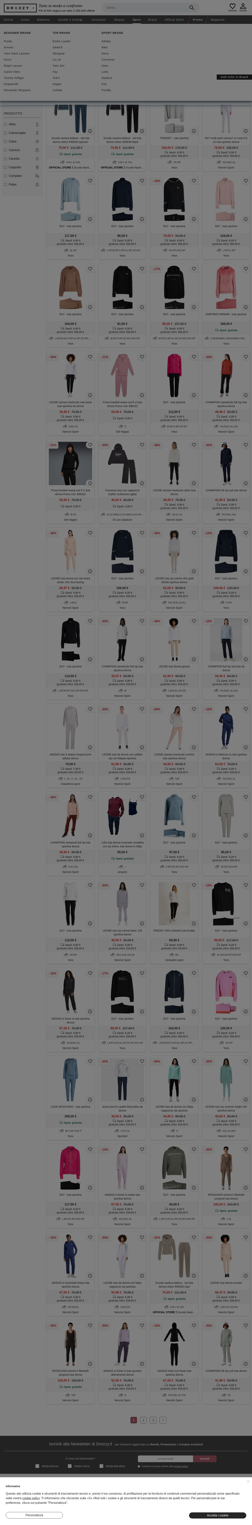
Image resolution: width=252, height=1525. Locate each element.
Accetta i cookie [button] (217, 1515)
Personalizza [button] (34, 1515)
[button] (248, 1481)
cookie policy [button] (30, 1498)
